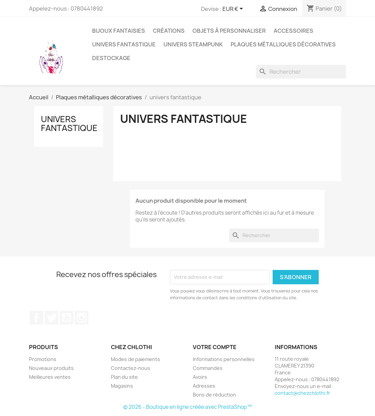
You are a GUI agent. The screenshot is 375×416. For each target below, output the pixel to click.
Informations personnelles (224, 359)
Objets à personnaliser (229, 30)
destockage (111, 58)
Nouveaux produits (51, 368)
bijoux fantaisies (118, 30)
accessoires (293, 30)
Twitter (51, 318)
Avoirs (200, 377)
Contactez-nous (130, 368)
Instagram (81, 318)
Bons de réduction (214, 394)
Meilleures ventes (50, 377)
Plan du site (124, 377)
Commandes (207, 368)
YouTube (66, 318)
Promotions (42, 359)
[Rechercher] (301, 71)
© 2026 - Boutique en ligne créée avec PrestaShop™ (187, 407)
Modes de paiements (135, 359)
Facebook (36, 318)
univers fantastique (124, 44)
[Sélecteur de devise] (233, 9)
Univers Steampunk (193, 44)
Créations (169, 30)
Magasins (122, 386)
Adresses (204, 386)
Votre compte (214, 347)
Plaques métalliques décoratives (283, 44)
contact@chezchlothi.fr (302, 393)
